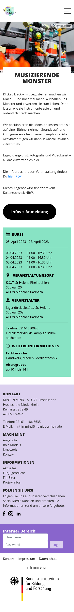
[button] (67, 11)
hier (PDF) (15, 176)
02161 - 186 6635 (28, 422)
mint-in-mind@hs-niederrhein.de (38, 426)
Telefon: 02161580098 (22, 328)
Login (56, 545)
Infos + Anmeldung (29, 211)
